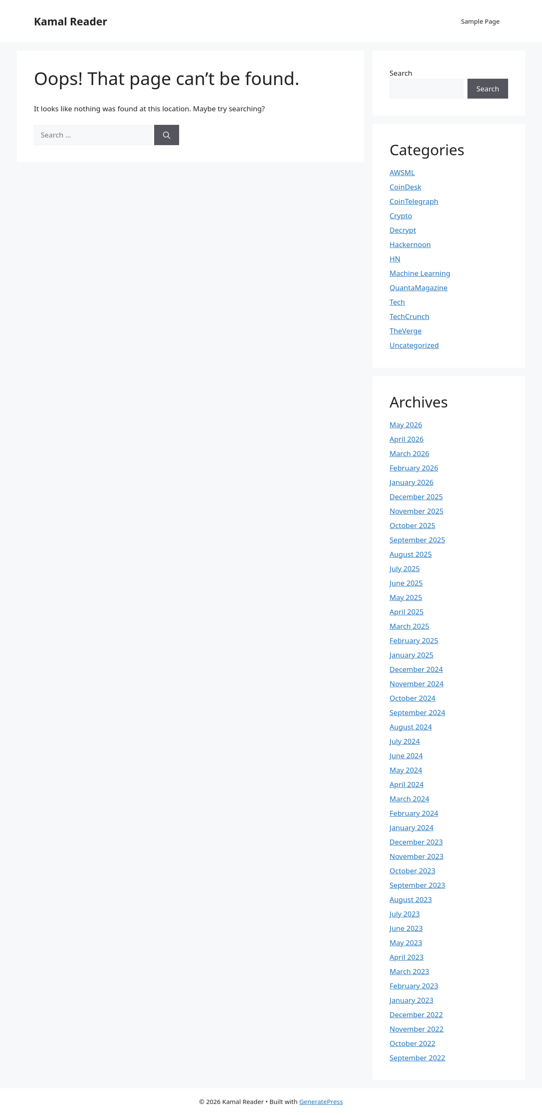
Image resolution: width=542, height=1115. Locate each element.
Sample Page (480, 21)
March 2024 (409, 799)
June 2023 (406, 928)
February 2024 (414, 813)
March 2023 (409, 971)
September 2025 (417, 540)
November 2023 (416, 856)
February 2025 (414, 640)
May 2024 (406, 770)
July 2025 (405, 568)
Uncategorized (414, 345)
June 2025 (406, 583)
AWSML (402, 172)
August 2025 (411, 554)
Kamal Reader (70, 21)
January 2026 (412, 482)
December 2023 (416, 842)
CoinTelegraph (414, 201)
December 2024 (416, 669)
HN (395, 259)
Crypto (401, 215)
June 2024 (406, 755)
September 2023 (417, 885)
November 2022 (416, 1029)
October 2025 (412, 525)
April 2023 (406, 957)
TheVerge (406, 331)
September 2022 (417, 1058)
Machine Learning (420, 273)
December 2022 (416, 1014)
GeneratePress (321, 1101)
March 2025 (409, 626)
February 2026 (414, 468)
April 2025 (406, 612)
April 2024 (406, 784)
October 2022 (412, 1043)
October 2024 (412, 698)
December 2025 (416, 496)
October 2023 (412, 870)
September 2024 (417, 712)
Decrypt (403, 230)
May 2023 (406, 942)
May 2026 (406, 424)
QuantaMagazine (419, 287)
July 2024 (405, 741)
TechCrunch (409, 316)
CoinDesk (405, 187)
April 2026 (406, 439)
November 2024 (416, 683)
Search (401, 73)
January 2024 (412, 827)
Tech (397, 302)
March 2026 (409, 453)
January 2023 (412, 1000)
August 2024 (411, 727)
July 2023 (405, 914)
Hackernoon (410, 244)
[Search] (166, 135)
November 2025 (416, 511)
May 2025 (406, 597)
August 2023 (411, 899)
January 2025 (412, 655)
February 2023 (414, 986)
